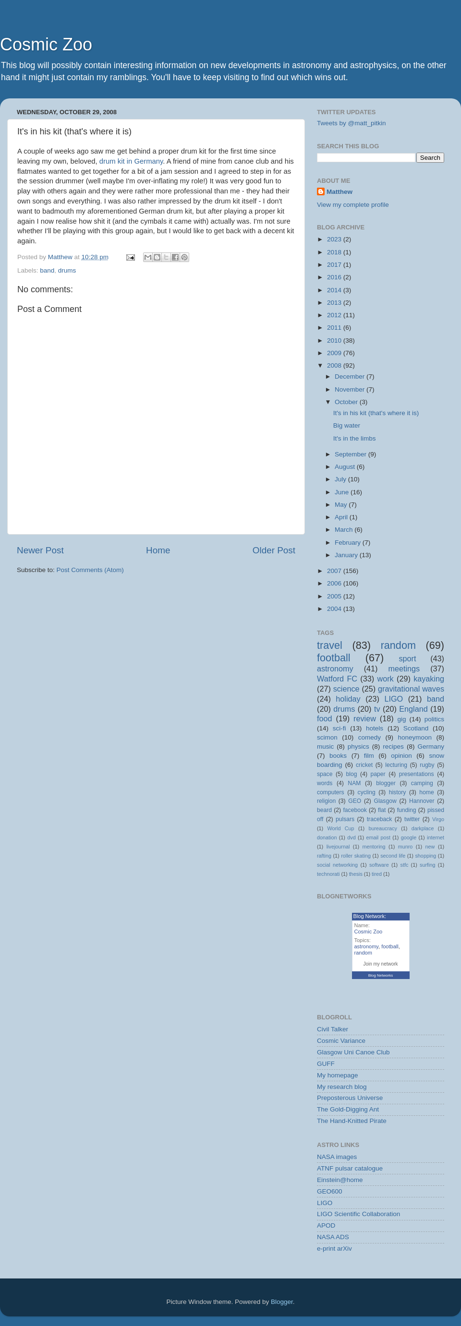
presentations (416, 774)
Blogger (282, 1301)
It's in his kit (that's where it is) (376, 413)
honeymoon (415, 737)
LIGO (394, 698)
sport (407, 658)
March (344, 529)
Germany (430, 746)
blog (351, 774)
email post (378, 837)
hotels (374, 728)
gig (401, 719)
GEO (354, 801)
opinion (401, 755)
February (349, 542)
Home (158, 550)
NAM (354, 783)
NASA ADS (333, 1237)
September (351, 454)
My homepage (337, 1075)
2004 (335, 608)
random (398, 645)
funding (406, 810)
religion (326, 801)
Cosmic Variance (341, 1040)
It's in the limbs (354, 438)
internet (435, 837)
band (47, 270)
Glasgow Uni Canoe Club (353, 1052)
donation (327, 837)
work (385, 678)
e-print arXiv (334, 1248)
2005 (335, 596)
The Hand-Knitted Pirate (352, 1120)
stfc (404, 865)
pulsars (345, 819)
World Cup (341, 828)
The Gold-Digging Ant (348, 1109)
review (364, 718)
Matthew (339, 191)
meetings (404, 668)
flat (382, 810)
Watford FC (337, 678)
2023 (335, 239)
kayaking (428, 678)
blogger (386, 783)
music (325, 746)
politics (434, 719)
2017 (335, 264)
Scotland (416, 728)
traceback (379, 819)
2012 (335, 315)
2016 (335, 277)
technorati (328, 874)
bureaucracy (382, 828)
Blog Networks (380, 975)
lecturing (396, 765)
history (397, 792)
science (346, 688)
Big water (346, 425)
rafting (324, 856)
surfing (427, 865)
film (369, 755)
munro (405, 846)
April (342, 517)
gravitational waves (411, 688)
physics (358, 746)
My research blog (342, 1086)
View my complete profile (353, 204)
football (334, 658)
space (324, 774)
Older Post (274, 550)
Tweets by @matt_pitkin (351, 123)
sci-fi (339, 728)
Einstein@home (340, 1179)
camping (422, 783)
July (341, 479)
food (324, 718)
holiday (348, 698)
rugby (427, 765)
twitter (412, 819)
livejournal (338, 846)
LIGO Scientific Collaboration (358, 1214)
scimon (327, 737)
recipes (393, 746)
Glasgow (385, 801)
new (430, 846)
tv (377, 709)
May (342, 504)
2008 (335, 365)
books (338, 755)
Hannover (422, 801)
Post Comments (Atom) (90, 569)
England (413, 709)
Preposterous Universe (350, 1097)
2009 (335, 353)
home (426, 792)
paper (378, 774)
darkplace (423, 828)
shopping (425, 856)
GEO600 (329, 1191)
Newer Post (40, 550)
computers (330, 792)
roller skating (356, 856)
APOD (326, 1225)
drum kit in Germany (131, 161)
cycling (367, 792)
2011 (335, 327)
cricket (364, 765)
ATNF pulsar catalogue (350, 1168)
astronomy (335, 668)
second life (392, 856)
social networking (337, 865)
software (379, 865)
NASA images (337, 1156)
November (350, 389)
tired (377, 874)
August (346, 466)
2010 (335, 340)
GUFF (326, 1063)
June (343, 492)
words (324, 783)
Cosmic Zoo (46, 44)
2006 (335, 583)
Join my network (380, 964)
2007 (335, 570)
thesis (356, 874)
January (347, 555)
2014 (335, 290)
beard (324, 810)
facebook (354, 810)
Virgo (438, 819)
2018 (335, 252)
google (408, 837)
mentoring (374, 846)
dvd (351, 837)
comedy (369, 737)
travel (329, 645)
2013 (335, 302)
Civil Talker (332, 1029)
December (350, 376)
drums (67, 270)
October (347, 402)
